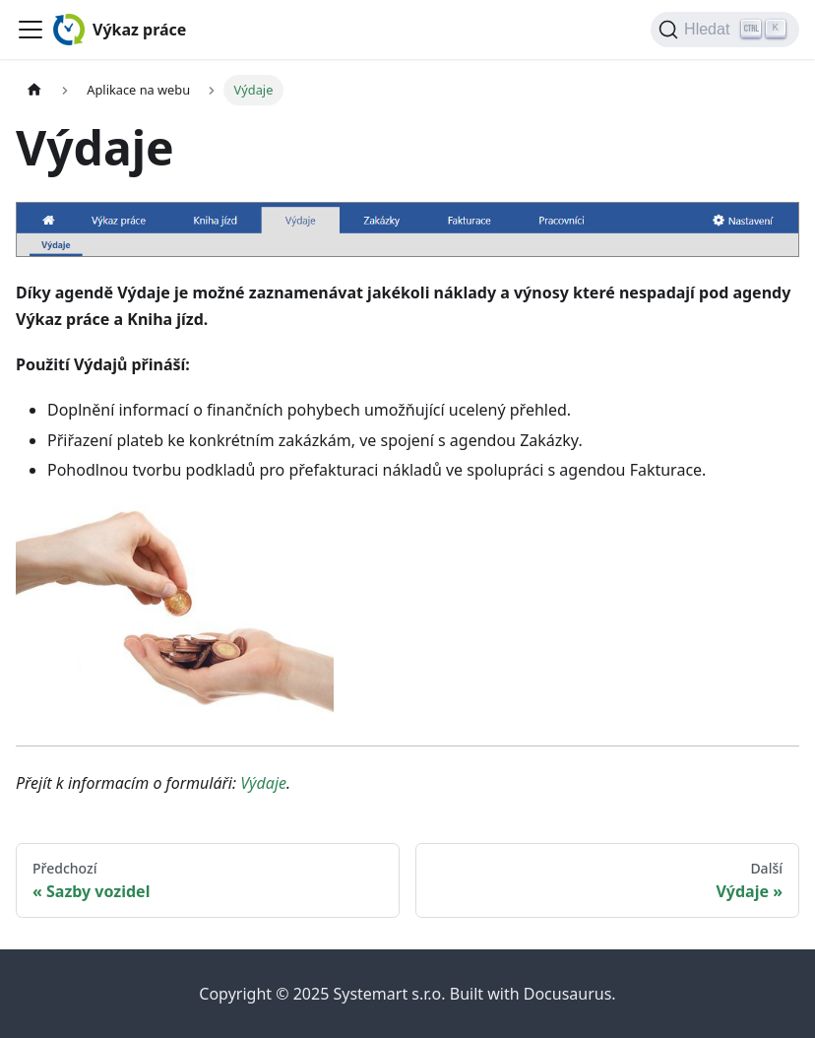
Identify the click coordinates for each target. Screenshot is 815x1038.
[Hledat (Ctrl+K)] (725, 29)
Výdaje (263, 783)
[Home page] (34, 90)
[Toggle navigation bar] (30, 29)
